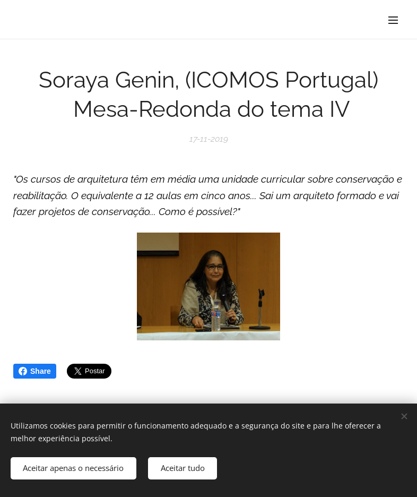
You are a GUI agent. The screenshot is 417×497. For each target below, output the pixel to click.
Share (35, 371)
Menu (393, 20)
